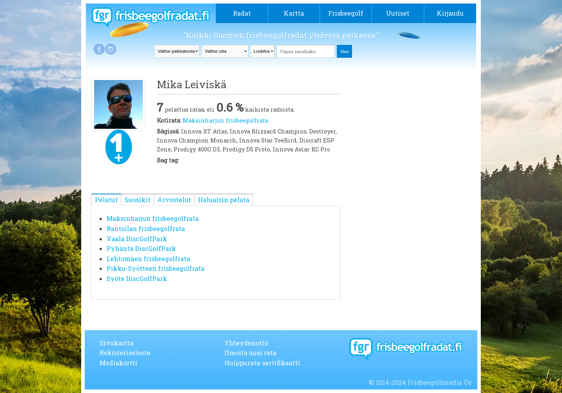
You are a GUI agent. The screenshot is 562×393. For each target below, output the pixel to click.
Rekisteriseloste (125, 353)
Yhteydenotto (246, 343)
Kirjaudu (450, 13)
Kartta (294, 13)
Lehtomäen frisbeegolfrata (148, 258)
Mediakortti (118, 363)
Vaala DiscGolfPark (137, 239)
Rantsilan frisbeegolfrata (146, 228)
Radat (242, 13)
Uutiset (397, 13)
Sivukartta (116, 343)
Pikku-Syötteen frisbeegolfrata (156, 268)
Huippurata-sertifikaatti (262, 363)
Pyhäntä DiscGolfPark (141, 248)
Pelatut (106, 200)
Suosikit (137, 200)
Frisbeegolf (345, 13)
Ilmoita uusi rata (250, 353)
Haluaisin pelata (223, 200)
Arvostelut (174, 200)
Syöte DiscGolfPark (137, 278)
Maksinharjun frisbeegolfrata (225, 120)
